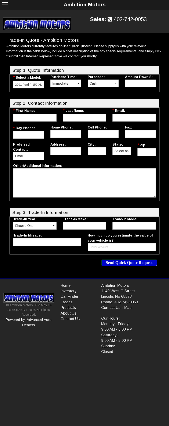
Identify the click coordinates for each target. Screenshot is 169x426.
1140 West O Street (118, 291)
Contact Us (70, 319)
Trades (66, 302)
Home (66, 285)
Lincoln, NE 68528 (116, 296)
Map (128, 308)
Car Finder (69, 296)
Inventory (68, 291)
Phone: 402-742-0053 (119, 302)
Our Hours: (110, 318)
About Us (68, 313)
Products (68, 308)
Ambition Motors (115, 285)
